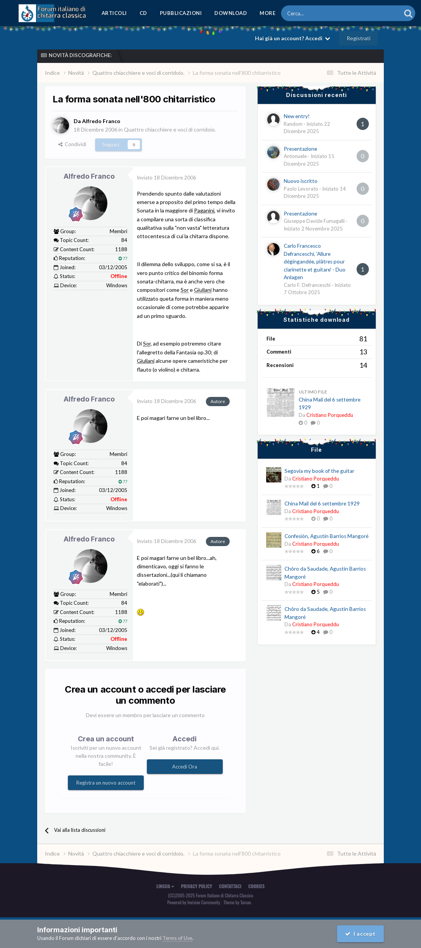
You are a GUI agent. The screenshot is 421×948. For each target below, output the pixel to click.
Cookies (256, 886)
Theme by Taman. (238, 902)
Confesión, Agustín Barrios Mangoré (326, 536)
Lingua (165, 886)
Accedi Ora (184, 767)
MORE (267, 13)
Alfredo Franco (89, 176)
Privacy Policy (196, 886)
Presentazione (300, 149)
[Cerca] (320, 13)
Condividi (72, 144)
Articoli (114, 13)
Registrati (358, 38)
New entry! (297, 116)
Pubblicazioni (181, 13)
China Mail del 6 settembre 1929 (322, 503)
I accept (360, 933)
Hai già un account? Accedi (292, 38)
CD (143, 13)
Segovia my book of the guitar (319, 471)
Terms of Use (177, 938)
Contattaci (230, 886)
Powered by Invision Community (193, 902)
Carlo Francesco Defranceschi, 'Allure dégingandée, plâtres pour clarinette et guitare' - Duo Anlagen (314, 261)
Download (230, 13)
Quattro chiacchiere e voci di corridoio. (170, 129)
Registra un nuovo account (105, 783)
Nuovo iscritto (300, 181)
